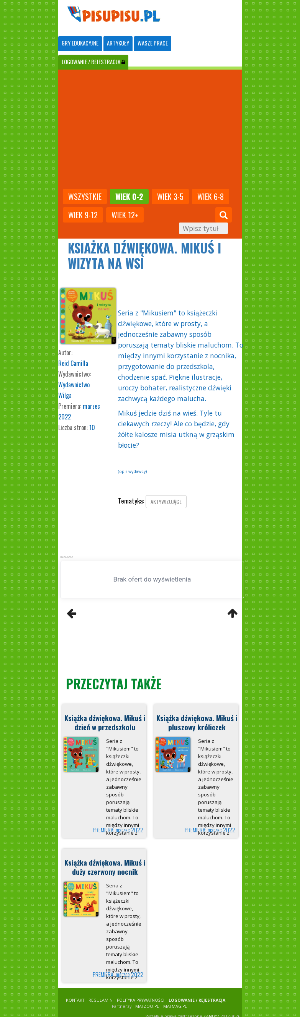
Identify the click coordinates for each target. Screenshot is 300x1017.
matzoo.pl (147, 1006)
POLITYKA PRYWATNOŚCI (140, 1000)
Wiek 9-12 (83, 215)
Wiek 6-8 (210, 196)
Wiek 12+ (124, 215)
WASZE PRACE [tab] (153, 43)
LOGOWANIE (93, 62)
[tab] (80, 43)
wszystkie (85, 196)
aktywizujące (166, 501)
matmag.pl (175, 1006)
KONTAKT (75, 1000)
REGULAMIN (101, 1000)
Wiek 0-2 (129, 196)
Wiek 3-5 (170, 196)
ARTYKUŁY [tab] (118, 43)
